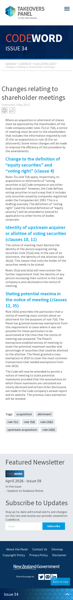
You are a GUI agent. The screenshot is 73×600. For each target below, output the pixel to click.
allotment (44, 414)
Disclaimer (59, 555)
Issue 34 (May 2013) (44, 63)
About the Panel (17, 549)
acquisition (24, 414)
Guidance (10, 63)
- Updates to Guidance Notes (24, 491)
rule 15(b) (46, 422)
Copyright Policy (14, 555)
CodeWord (25, 63)
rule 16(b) (48, 430)
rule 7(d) (29, 422)
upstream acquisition (22, 430)
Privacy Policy (38, 555)
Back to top (60, 582)
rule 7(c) (12, 422)
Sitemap (57, 549)
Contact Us (39, 549)
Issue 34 (36, 594)
